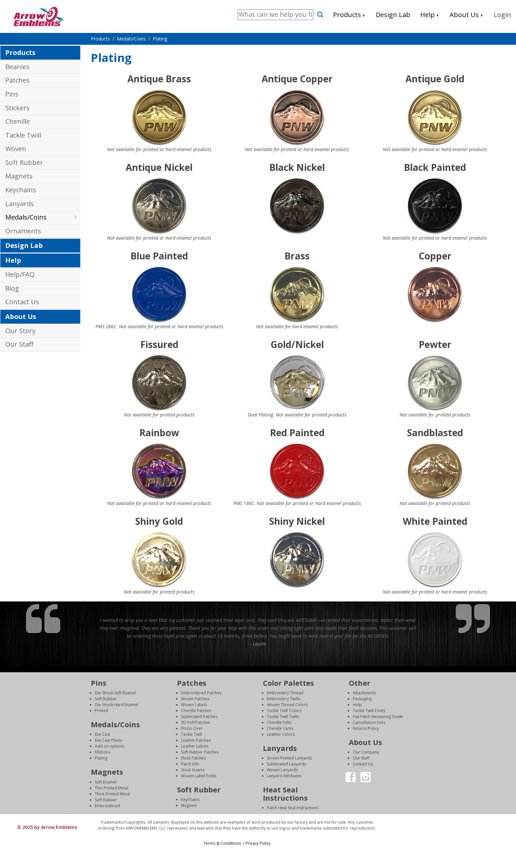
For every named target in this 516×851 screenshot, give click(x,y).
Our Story (20, 330)
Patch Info (190, 764)
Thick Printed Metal (112, 794)
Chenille (17, 121)
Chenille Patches (196, 710)
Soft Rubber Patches (200, 752)
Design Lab (24, 245)
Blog (12, 288)
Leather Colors (281, 734)
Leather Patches (196, 740)
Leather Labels (194, 746)
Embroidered (107, 806)
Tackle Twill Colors (284, 710)
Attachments (364, 693)
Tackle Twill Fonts (369, 710)
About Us (20, 316)
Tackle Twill (23, 135)
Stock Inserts (192, 770)
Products (20, 52)
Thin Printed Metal (111, 788)
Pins (11, 94)
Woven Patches (195, 699)
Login (448, 822)
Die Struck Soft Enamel (115, 693)
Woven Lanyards (282, 770)
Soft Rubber (24, 162)
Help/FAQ (20, 274)
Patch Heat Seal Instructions (292, 808)
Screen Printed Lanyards (289, 758)
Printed (101, 710)
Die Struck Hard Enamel (116, 704)
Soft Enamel (105, 782)
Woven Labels (194, 704)
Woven (15, 148)
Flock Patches (193, 758)
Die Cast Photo (108, 740)
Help (13, 260)
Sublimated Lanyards (286, 764)
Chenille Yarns (280, 728)
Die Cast (102, 734)
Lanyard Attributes (284, 776)
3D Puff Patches (195, 722)
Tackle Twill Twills (283, 716)
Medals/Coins (26, 217)
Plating (101, 758)
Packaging (362, 699)
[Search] (275, 14)
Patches (17, 80)
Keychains (20, 189)
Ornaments (23, 230)
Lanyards (19, 203)
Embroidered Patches (201, 693)
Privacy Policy (258, 843)
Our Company (366, 752)
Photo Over (191, 728)
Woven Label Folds (198, 776)
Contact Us (22, 301)
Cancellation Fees (369, 722)
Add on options (109, 746)
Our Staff (19, 344)
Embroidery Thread (285, 693)
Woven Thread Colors (287, 704)
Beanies (17, 66)
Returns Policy (366, 728)
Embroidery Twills (283, 699)
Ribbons (102, 752)
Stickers (17, 107)
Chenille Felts (279, 722)
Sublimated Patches (199, 716)
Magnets (19, 176)
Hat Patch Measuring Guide (378, 716)
